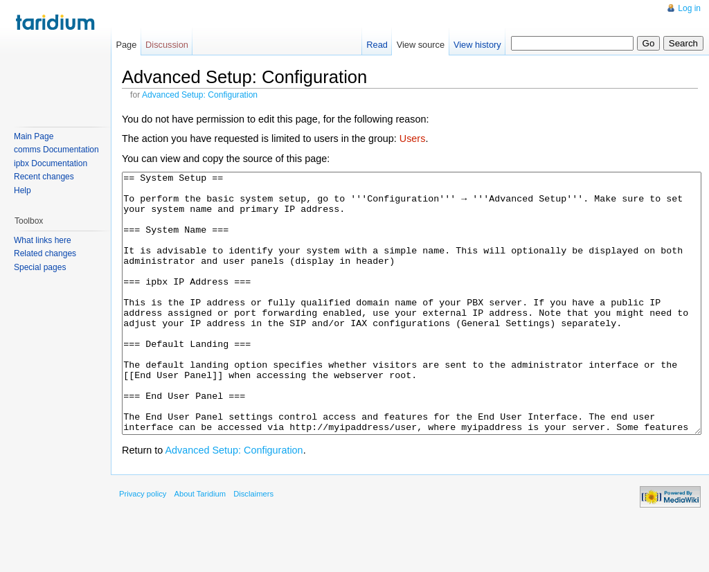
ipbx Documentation (50, 163)
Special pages (40, 267)
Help (22, 190)
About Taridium (200, 546)
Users (413, 138)
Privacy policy (142, 546)
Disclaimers (253, 546)
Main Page (33, 136)
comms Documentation (56, 149)
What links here (42, 240)
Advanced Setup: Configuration (200, 95)
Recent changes (44, 176)
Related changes (45, 253)
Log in (689, 8)
